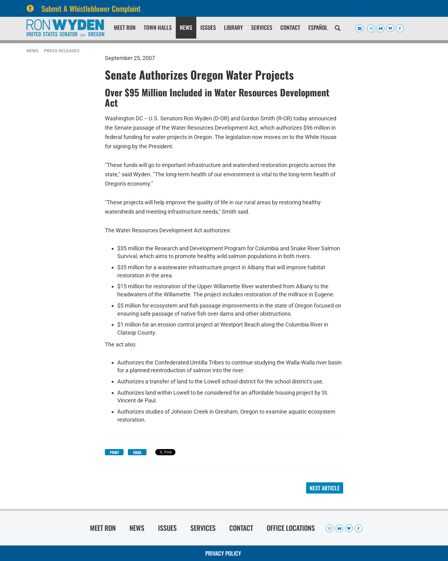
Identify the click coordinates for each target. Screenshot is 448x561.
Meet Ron (125, 27)
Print (114, 452)
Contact (290, 27)
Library (233, 27)
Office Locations (291, 528)
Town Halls (158, 27)
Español (318, 27)
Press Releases (62, 50)
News (186, 27)
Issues (208, 27)
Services (261, 27)
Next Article (325, 488)
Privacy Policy (223, 553)
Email (137, 452)
